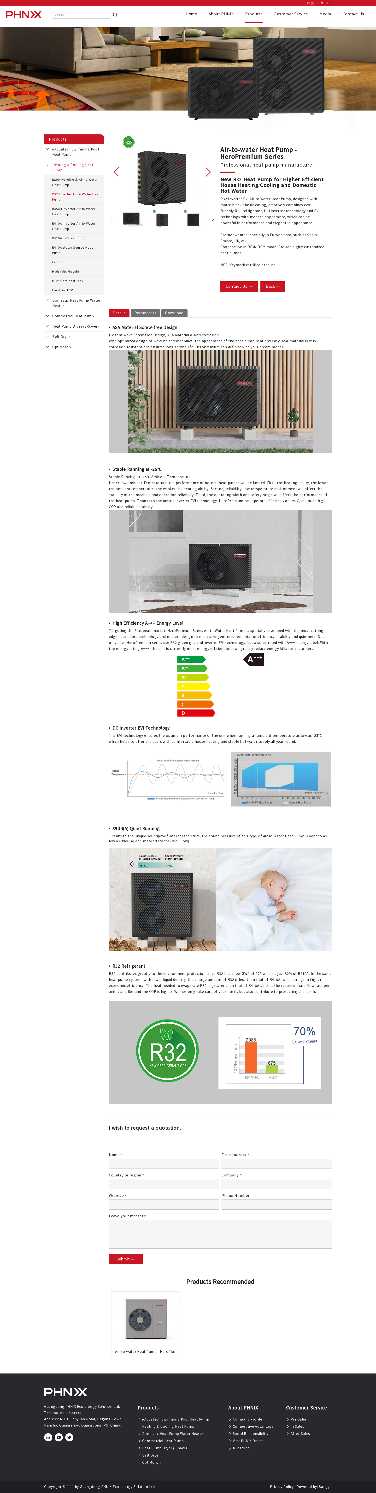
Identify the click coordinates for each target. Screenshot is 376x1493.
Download (174, 313)
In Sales (295, 1426)
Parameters (145, 313)
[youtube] (59, 1437)
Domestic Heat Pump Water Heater (76, 303)
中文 (310, 3)
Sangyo (325, 1486)
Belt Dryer (61, 336)
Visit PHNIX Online (246, 1441)
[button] (116, 172)
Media (325, 14)
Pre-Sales (296, 1419)
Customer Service (291, 14)
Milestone (239, 1448)
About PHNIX (221, 14)
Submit (126, 1259)
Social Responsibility (248, 1433)
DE (329, 3)
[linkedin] (48, 1437)
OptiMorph (61, 347)
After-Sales (298, 1433)
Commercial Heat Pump (73, 316)
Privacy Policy (282, 1486)
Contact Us (353, 14)
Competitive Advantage (251, 1426)
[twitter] (69, 1437)
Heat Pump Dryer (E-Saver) (75, 326)
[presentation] (145, 1142)
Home (191, 14)
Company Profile (245, 1419)
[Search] (115, 15)
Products (254, 14)
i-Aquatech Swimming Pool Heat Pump (75, 152)
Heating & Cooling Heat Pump (72, 167)
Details (119, 313)
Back (273, 286)
